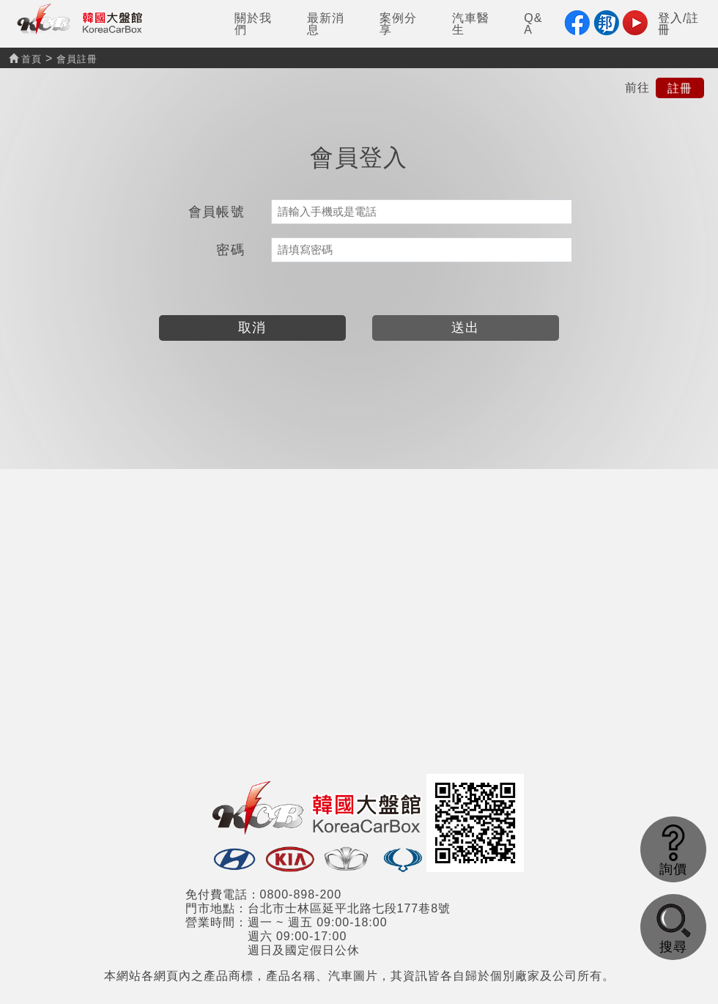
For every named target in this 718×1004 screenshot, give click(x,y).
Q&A (533, 24)
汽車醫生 (470, 24)
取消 (252, 327)
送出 (465, 327)
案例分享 (398, 24)
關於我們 (253, 24)
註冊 (679, 87)
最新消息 (325, 24)
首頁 (25, 58)
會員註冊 (76, 58)
